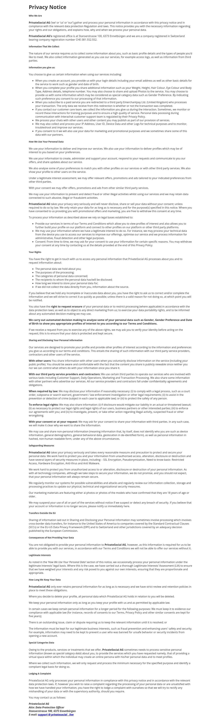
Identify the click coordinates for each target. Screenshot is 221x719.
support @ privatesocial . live (56, 714)
